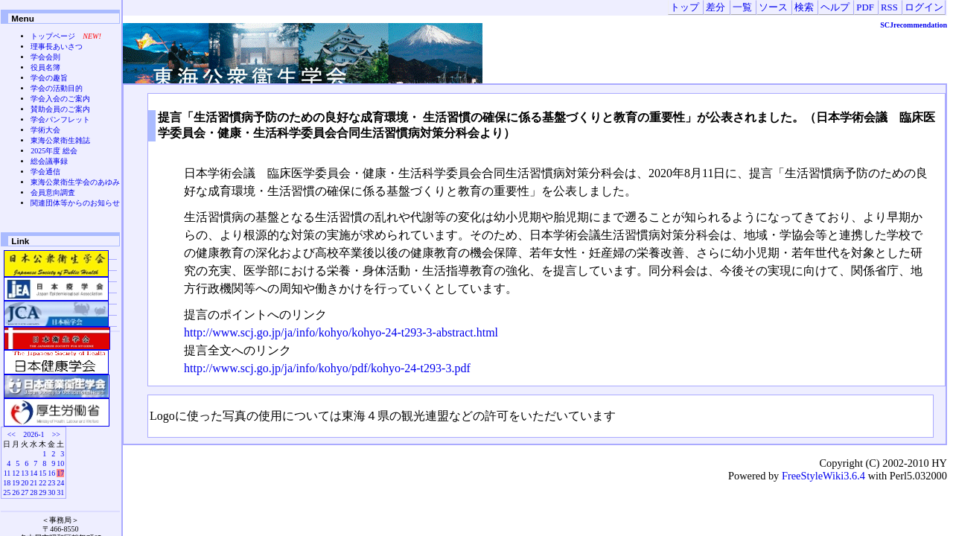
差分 (715, 7)
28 (33, 492)
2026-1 (33, 434)
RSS (889, 7)
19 (15, 483)
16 (51, 473)
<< (11, 434)
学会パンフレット (60, 119)
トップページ (53, 36)
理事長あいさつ (57, 46)
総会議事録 (49, 161)
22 (42, 483)
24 (60, 483)
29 (42, 492)
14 (33, 473)
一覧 (742, 7)
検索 (804, 7)
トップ (684, 7)
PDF (864, 7)
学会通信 (45, 172)
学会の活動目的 (57, 88)
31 (60, 492)
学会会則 (45, 57)
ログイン (924, 7)
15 (42, 473)
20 (24, 483)
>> (56, 434)
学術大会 (45, 130)
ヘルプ (835, 7)
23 (51, 483)
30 (51, 492)
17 (60, 473)
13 (24, 473)
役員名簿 (45, 67)
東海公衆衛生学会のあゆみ (75, 182)
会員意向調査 (53, 192)
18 (6, 483)
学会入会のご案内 (60, 99)
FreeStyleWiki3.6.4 (823, 476)
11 (7, 473)
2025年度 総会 (54, 151)
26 (15, 492)
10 (60, 463)
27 (24, 492)
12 (15, 473)
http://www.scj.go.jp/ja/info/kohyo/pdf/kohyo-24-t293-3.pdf (327, 368)
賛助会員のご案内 (60, 109)
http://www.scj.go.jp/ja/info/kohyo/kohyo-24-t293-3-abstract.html (341, 332)
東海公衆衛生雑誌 (60, 140)
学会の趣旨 (49, 78)
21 (33, 483)
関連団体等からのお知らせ (75, 203)
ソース (773, 7)
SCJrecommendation (913, 25)
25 (6, 492)
